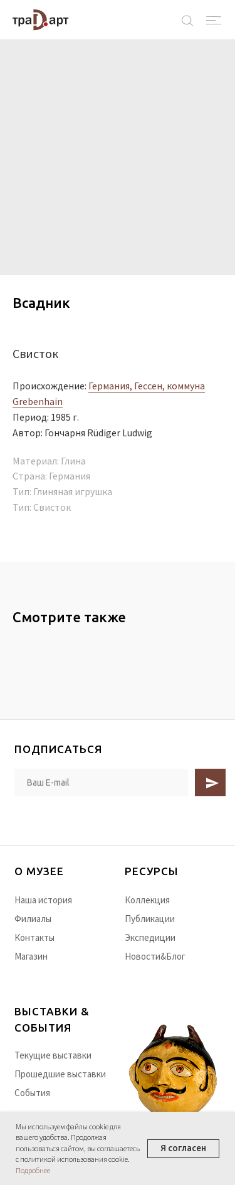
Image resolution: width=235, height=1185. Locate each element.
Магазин (31, 956)
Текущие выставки (52, 1055)
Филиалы (32, 919)
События (32, 1093)
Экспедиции (150, 937)
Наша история (43, 900)
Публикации (150, 919)
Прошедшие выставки (60, 1074)
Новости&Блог (155, 956)
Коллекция (147, 900)
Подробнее (33, 1170)
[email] (101, 782)
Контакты (34, 937)
